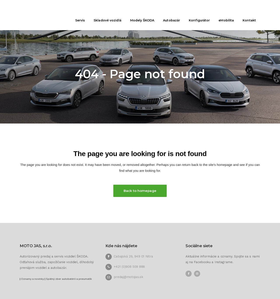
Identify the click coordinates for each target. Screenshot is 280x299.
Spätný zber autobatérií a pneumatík (69, 278)
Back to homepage (140, 191)
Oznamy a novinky (32, 278)
